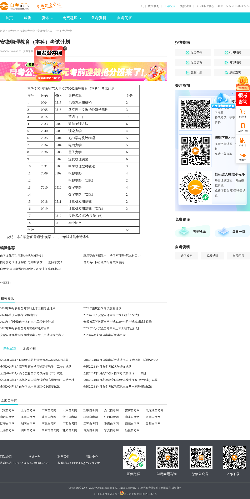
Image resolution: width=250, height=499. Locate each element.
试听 (27, 18)
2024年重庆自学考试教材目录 (102, 308)
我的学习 (153, 6)
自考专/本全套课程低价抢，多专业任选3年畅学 (30, 268)
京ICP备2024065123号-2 (106, 494)
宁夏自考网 (111, 430)
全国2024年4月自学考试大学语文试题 (107, 366)
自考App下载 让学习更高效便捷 (103, 262)
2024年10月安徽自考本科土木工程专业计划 (27, 308)
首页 (9, 18)
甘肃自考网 (69, 430)
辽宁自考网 (7, 423)
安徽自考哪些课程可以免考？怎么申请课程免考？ (32, 335)
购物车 (243, 116)
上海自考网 (28, 410)
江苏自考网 (90, 423)
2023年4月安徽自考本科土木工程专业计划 (27, 321)
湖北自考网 (111, 410)
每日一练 (238, 231)
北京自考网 (7, 410)
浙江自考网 (69, 417)
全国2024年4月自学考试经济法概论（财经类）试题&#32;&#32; (123, 360)
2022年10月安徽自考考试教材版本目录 (25, 328)
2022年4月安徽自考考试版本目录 (104, 335)
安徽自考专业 (27, 30)
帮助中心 (92, 456)
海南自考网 (28, 417)
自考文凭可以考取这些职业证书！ (22, 255)
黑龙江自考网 (154, 410)
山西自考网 (7, 417)
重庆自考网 (111, 423)
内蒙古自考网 (50, 430)
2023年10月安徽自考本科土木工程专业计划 (111, 315)
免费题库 (71, 18)
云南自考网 (7, 430)
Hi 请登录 (170, 6)
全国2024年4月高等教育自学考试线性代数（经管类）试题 (120, 380)
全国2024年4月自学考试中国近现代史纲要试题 (30, 386)
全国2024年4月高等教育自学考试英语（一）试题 (114, 373)
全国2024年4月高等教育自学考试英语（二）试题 (31, 373)
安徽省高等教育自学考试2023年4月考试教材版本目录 (117, 321)
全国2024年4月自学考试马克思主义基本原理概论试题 (117, 386)
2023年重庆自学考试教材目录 (19, 315)
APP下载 (243, 131)
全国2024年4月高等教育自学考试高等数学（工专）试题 (35, 366)
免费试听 (212, 255)
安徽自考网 (90, 410)
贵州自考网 (153, 423)
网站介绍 (6, 456)
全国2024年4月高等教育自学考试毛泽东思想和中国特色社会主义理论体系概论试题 (53, 380)
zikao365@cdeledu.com (86, 462)
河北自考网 (49, 423)
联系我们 (63, 456)
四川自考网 (28, 430)
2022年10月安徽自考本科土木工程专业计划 (111, 328)
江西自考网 (111, 417)
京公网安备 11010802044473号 (138, 494)
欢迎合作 (34, 456)
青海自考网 (90, 430)
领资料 (243, 159)
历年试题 (199, 231)
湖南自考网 (28, 423)
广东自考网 (49, 410)
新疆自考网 (132, 430)
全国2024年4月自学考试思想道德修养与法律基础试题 (34, 360)
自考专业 (13, 30)
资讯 (47, 18)
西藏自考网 (132, 423)
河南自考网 (153, 417)
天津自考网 (69, 410)
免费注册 (186, 6)
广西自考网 (69, 423)
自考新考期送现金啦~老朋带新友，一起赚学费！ (31, 262)
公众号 (243, 145)
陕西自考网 (49, 417)
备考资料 (98, 18)
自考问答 (124, 18)
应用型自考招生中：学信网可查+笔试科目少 (111, 255)
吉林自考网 (132, 410)
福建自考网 (90, 417)
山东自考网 (132, 417)
